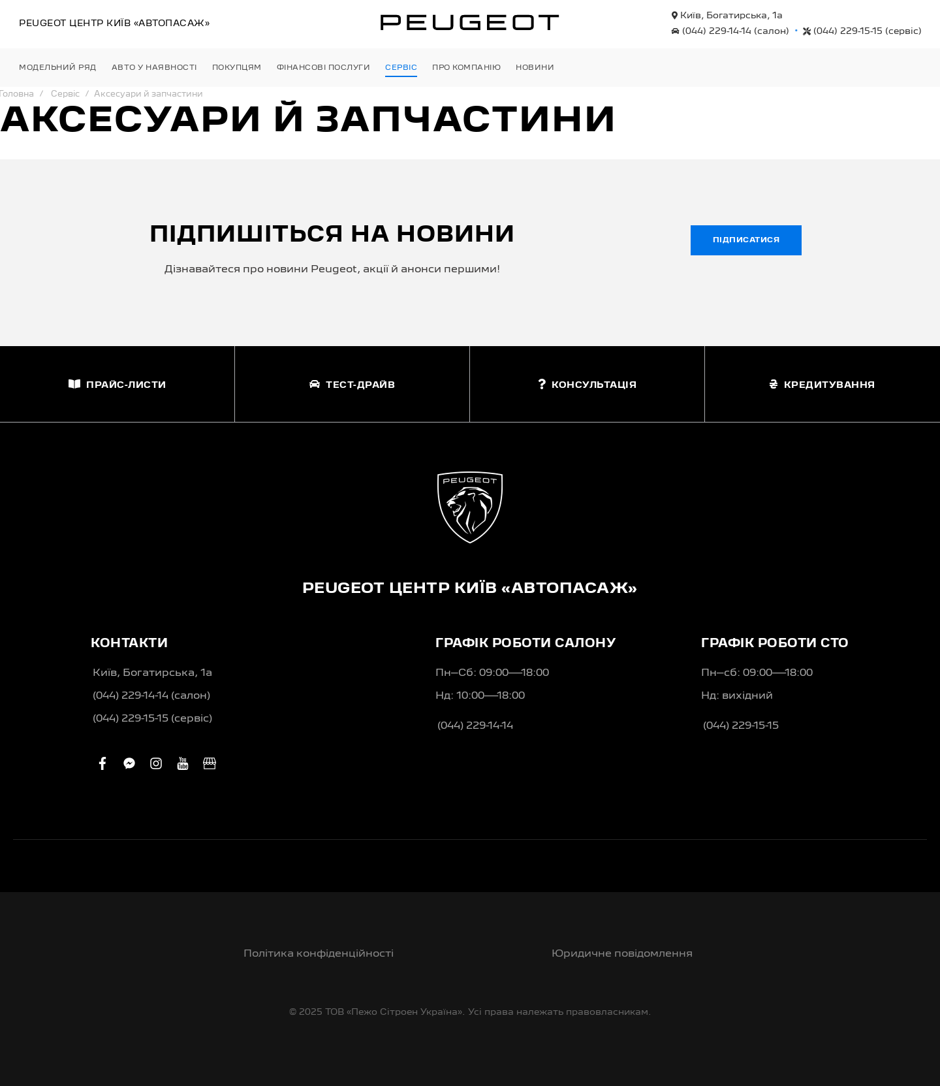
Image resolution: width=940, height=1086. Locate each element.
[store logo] (470, 22)
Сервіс (65, 94)
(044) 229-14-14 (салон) (151, 696)
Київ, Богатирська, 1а (727, 16)
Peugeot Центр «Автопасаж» (114, 23)
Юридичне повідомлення (622, 954)
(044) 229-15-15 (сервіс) (152, 719)
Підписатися (746, 240)
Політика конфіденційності (318, 954)
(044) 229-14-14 (730, 31)
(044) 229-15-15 (862, 31)
